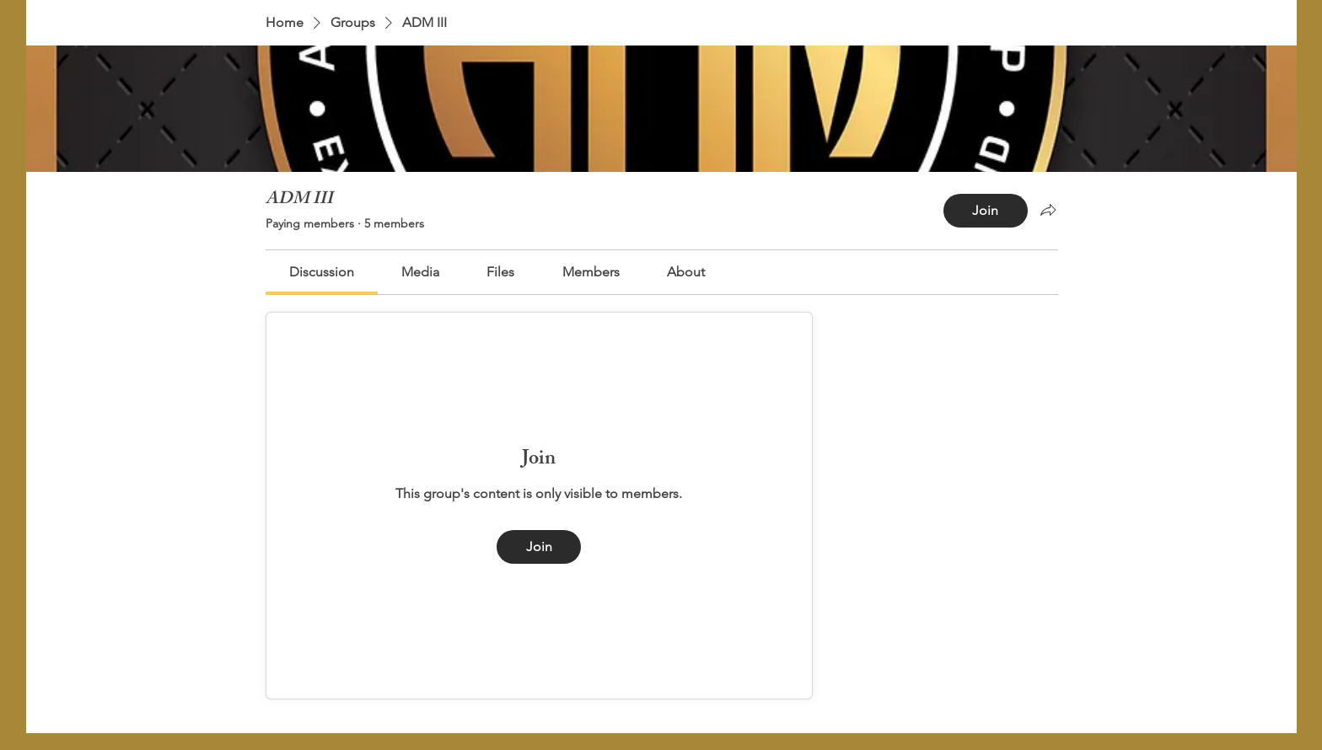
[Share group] (1048, 210)
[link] (321, 272)
